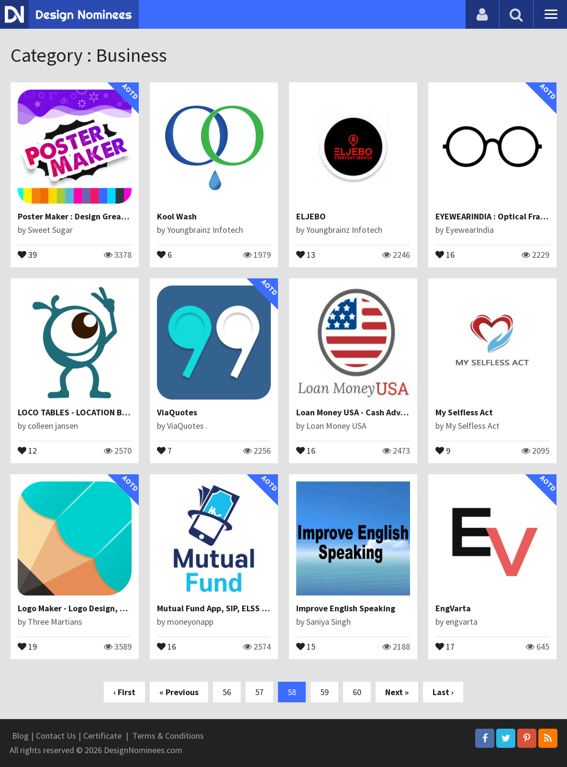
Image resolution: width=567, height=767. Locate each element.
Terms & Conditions (168, 735)
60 (357, 692)
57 (259, 692)
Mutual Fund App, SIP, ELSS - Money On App (239, 608)
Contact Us (56, 735)
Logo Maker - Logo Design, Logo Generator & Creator (119, 608)
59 (324, 692)
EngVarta (453, 608)
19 (27, 646)
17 (445, 646)
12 (27, 450)
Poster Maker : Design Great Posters (87, 216)
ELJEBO (311, 216)
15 (305, 646)
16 (445, 254)
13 (305, 254)
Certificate (102, 735)
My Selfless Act (464, 412)
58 (292, 692)
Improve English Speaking (345, 608)
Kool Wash (177, 216)
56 (226, 692)
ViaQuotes (177, 412)
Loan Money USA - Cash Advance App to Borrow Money (399, 412)
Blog (20, 735)
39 (27, 254)
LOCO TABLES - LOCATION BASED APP (88, 412)
